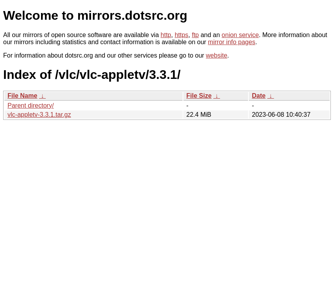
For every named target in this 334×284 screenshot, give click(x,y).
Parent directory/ (30, 105)
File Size (199, 95)
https (181, 35)
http (165, 35)
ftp (195, 35)
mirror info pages (231, 42)
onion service (240, 35)
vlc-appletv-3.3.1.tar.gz (39, 114)
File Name (22, 95)
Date (259, 95)
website (216, 55)
